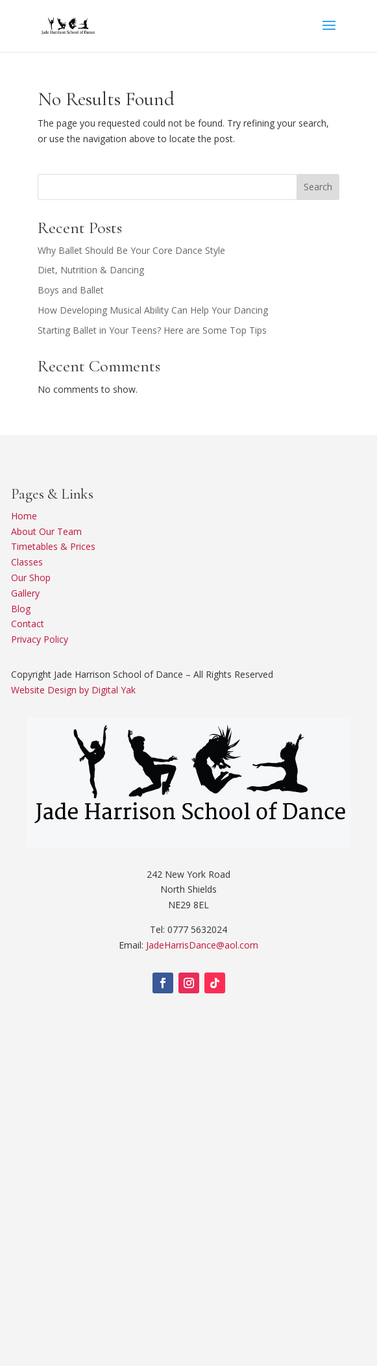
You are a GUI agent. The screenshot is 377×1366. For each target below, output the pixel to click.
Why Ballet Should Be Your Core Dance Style (131, 250)
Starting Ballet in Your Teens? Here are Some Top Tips (152, 330)
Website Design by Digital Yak (73, 690)
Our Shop (31, 577)
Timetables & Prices (53, 546)
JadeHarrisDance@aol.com (202, 945)
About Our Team (46, 531)
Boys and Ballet (71, 290)
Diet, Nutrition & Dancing (91, 270)
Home (24, 516)
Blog (20, 608)
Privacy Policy (39, 639)
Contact (27, 623)
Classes (27, 562)
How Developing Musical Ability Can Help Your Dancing (153, 310)
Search (318, 186)
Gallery (25, 593)
